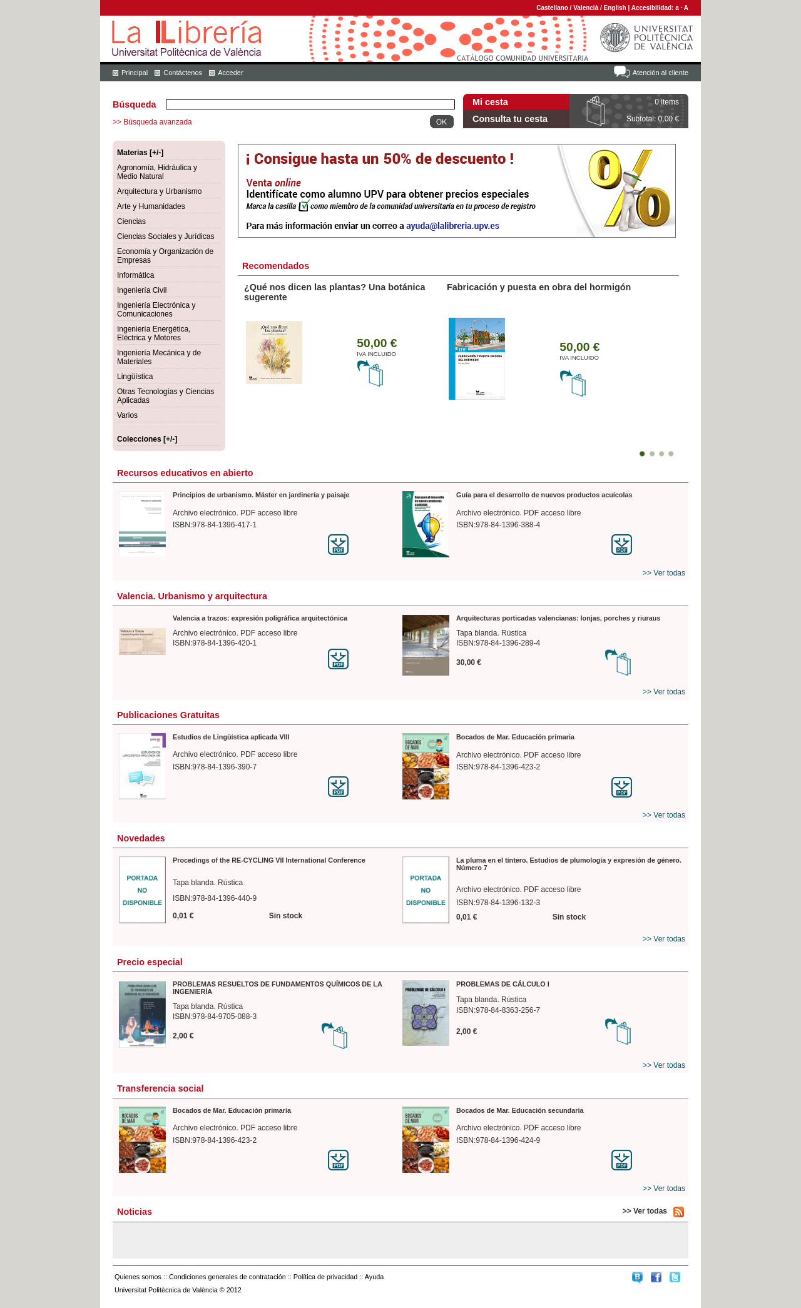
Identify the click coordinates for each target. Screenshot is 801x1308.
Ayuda (374, 1276)
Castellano (552, 7)
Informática (135, 275)
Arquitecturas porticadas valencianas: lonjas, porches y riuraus (558, 618)
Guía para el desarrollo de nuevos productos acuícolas (544, 495)
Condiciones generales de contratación (227, 1276)
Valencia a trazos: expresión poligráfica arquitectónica (260, 618)
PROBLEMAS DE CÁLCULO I (502, 984)
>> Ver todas (664, 573)
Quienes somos (138, 1276)
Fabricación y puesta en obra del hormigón (539, 287)
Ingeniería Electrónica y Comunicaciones (156, 309)
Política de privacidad (325, 1276)
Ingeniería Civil (141, 290)
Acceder (230, 72)
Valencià (585, 7)
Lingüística (135, 376)
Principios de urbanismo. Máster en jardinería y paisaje (261, 495)
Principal (134, 72)
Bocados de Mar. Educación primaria (515, 737)
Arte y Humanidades (151, 206)
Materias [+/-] (140, 152)
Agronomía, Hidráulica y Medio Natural (157, 172)
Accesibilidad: (653, 7)
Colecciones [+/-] (147, 439)
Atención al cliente (660, 72)
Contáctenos (182, 72)
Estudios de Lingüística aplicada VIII (231, 737)
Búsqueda (134, 104)
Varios (127, 415)
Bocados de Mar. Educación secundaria (519, 1110)
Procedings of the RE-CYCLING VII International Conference (269, 860)
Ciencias (131, 221)
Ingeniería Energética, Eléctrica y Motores (153, 333)
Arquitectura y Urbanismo (159, 191)
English (615, 7)
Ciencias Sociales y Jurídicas (165, 236)
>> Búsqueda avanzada (152, 122)
